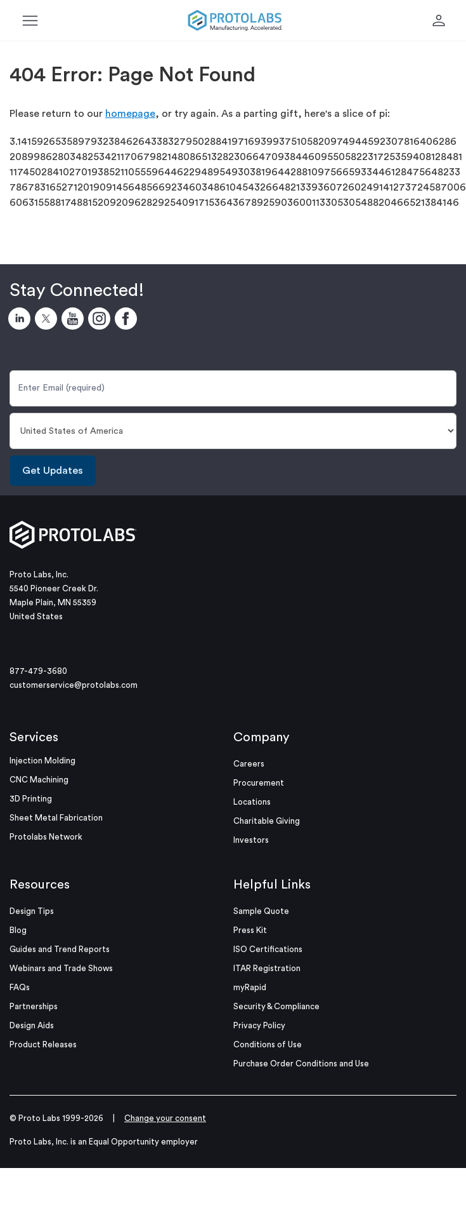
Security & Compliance (276, 1006)
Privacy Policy (259, 1025)
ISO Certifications (267, 949)
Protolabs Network (46, 837)
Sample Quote (261, 911)
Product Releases (43, 1044)
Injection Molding (42, 760)
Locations (252, 802)
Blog (18, 930)
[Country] (233, 431)
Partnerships (34, 1006)
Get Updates (52, 471)
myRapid (249, 987)
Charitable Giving (266, 821)
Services (34, 737)
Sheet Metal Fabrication (56, 818)
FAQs (20, 987)
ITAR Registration (267, 968)
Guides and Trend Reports (60, 949)
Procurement (258, 783)
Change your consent (165, 1118)
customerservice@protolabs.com (74, 685)
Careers (248, 764)
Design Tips (32, 911)
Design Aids (32, 1025)
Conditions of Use (267, 1044)
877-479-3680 (38, 671)
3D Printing (31, 799)
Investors (251, 840)
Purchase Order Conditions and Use (301, 1063)
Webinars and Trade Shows (61, 968)
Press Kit (250, 930)
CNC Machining (39, 779)
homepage (130, 114)
